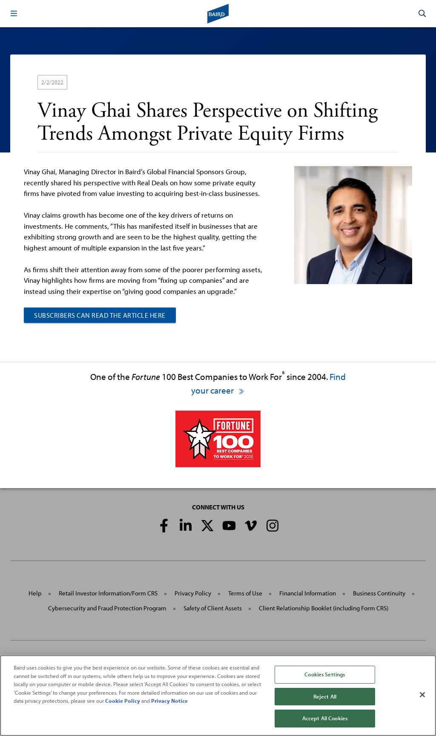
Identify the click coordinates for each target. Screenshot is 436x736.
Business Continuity (379, 593)
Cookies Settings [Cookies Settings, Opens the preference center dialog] (324, 674)
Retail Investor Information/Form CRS (108, 593)
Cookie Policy (122, 700)
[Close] (422, 694)
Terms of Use (245, 593)
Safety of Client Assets (213, 608)
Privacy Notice (169, 700)
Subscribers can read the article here (100, 315)
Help (35, 593)
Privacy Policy (193, 593)
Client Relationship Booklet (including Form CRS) (323, 608)
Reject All (324, 696)
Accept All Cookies (324, 718)
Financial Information (307, 593)
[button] (13, 13)
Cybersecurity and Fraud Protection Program (107, 608)
